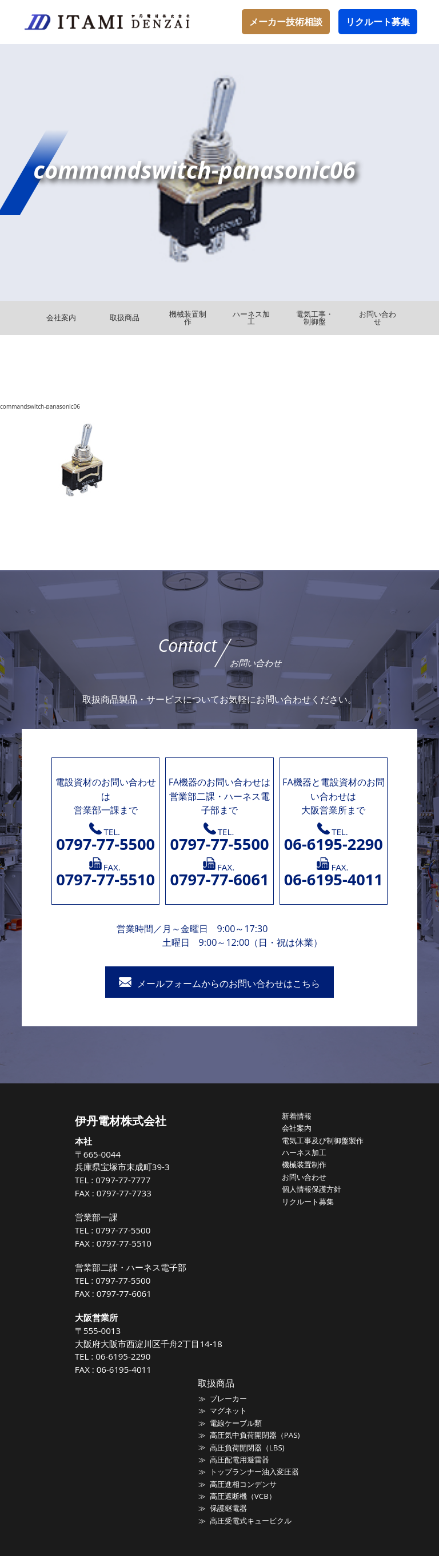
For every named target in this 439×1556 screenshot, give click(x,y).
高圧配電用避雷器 (239, 1459)
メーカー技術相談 (285, 21)
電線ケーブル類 (236, 1422)
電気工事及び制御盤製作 (323, 1140)
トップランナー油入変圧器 (254, 1471)
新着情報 (297, 1116)
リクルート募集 (378, 21)
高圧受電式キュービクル (251, 1519)
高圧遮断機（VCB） (243, 1495)
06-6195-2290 (123, 1356)
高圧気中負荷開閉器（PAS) (255, 1434)
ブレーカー (228, 1398)
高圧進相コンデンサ (243, 1483)
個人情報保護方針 (311, 1188)
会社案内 (297, 1128)
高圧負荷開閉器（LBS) (247, 1447)
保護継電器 (228, 1507)
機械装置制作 (304, 1164)
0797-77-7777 (123, 1180)
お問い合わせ (304, 1176)
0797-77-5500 (123, 1230)
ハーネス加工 (304, 1152)
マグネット (228, 1410)
